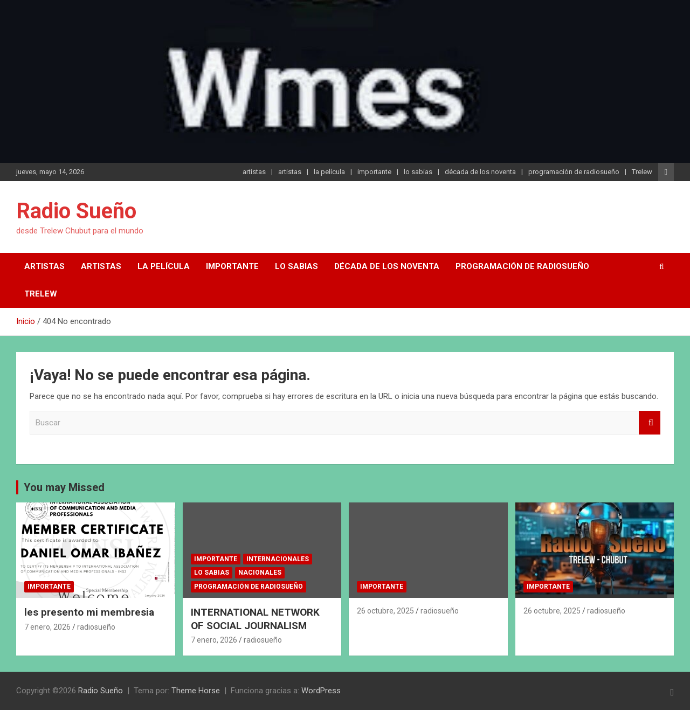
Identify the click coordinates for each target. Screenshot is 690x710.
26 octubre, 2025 (385, 610)
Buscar (649, 423)
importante (374, 172)
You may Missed (64, 487)
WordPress (321, 690)
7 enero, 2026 (47, 627)
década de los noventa (480, 172)
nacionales (259, 572)
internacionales (277, 559)
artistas (254, 172)
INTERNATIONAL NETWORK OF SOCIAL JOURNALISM (255, 619)
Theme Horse (195, 690)
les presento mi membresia (89, 612)
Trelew (642, 172)
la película (329, 172)
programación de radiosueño (573, 172)
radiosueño (96, 627)
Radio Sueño (76, 211)
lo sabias (418, 172)
